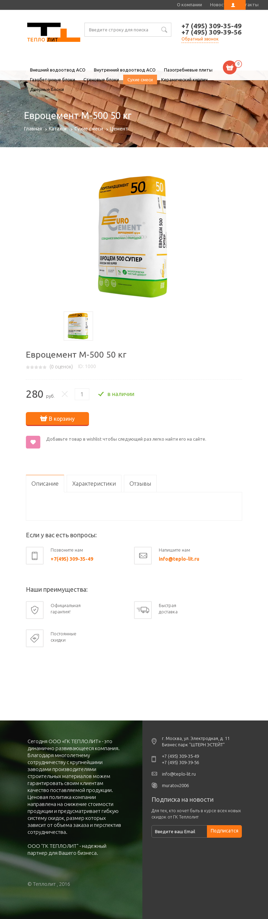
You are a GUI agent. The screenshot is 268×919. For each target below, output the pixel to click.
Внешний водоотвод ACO (57, 69)
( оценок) (61, 366)
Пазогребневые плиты (188, 69)
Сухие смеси (140, 79)
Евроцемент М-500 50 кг (53, 33)
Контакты (248, 4)
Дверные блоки (47, 89)
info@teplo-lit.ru (179, 558)
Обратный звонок (199, 39)
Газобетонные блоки (52, 79)
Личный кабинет (235, 5)
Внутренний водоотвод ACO (125, 69)
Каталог (58, 129)
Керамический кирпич (184, 79)
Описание (45, 483)
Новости (219, 4)
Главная (33, 129)
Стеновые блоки (101, 79)
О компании (189, 4)
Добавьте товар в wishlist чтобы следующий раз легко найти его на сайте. (126, 438)
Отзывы (140, 483)
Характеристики (94, 483)
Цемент (119, 129)
